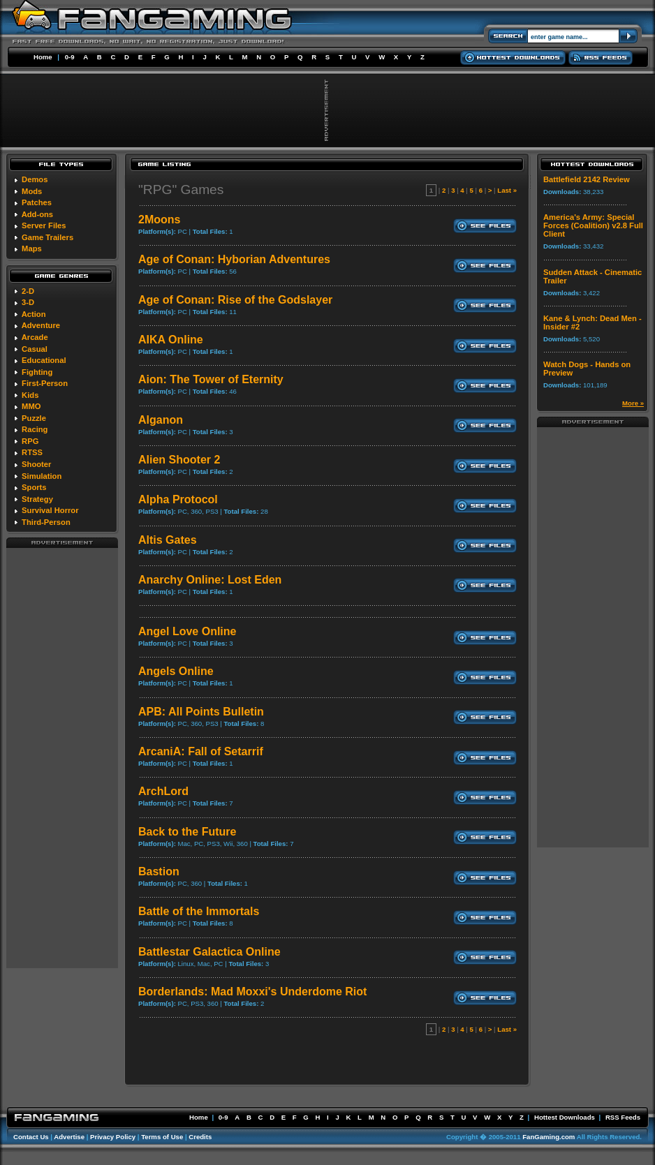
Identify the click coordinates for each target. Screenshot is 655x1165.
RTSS (32, 452)
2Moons (159, 219)
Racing (34, 429)
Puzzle (34, 418)
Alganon (160, 420)
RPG (30, 441)
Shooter (36, 464)
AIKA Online (170, 340)
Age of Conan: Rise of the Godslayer (235, 300)
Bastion (158, 871)
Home (43, 57)
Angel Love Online (187, 631)
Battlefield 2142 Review (586, 179)
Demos (34, 179)
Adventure (41, 325)
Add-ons (37, 214)
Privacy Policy (112, 1137)
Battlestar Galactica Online (209, 952)
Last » (507, 190)
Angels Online (176, 671)
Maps (32, 248)
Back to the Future (187, 832)
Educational (44, 360)
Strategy (37, 499)
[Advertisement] (62, 757)
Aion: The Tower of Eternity (211, 379)
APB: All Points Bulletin (201, 712)
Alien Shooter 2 (179, 460)
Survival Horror (50, 510)
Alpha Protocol (178, 499)
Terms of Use (162, 1137)
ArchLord (163, 791)
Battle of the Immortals (198, 911)
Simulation (41, 476)
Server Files (44, 225)
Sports (34, 487)
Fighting (37, 372)
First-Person (45, 383)
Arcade (35, 337)
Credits (200, 1137)
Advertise (69, 1137)
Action (34, 314)
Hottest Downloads (564, 1117)
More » (633, 403)
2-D (28, 291)
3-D (28, 302)
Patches (37, 202)
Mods (32, 191)
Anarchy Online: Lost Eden (209, 580)
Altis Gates (167, 540)
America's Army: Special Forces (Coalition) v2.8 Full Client (593, 225)
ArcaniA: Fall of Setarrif (200, 751)
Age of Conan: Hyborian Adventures (234, 259)
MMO (31, 406)
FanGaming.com (548, 1137)
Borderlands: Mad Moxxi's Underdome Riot (252, 991)
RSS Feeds (622, 1117)
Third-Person (46, 522)
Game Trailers (47, 237)
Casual (34, 349)
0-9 (70, 57)
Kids (30, 395)
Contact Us (31, 1137)
